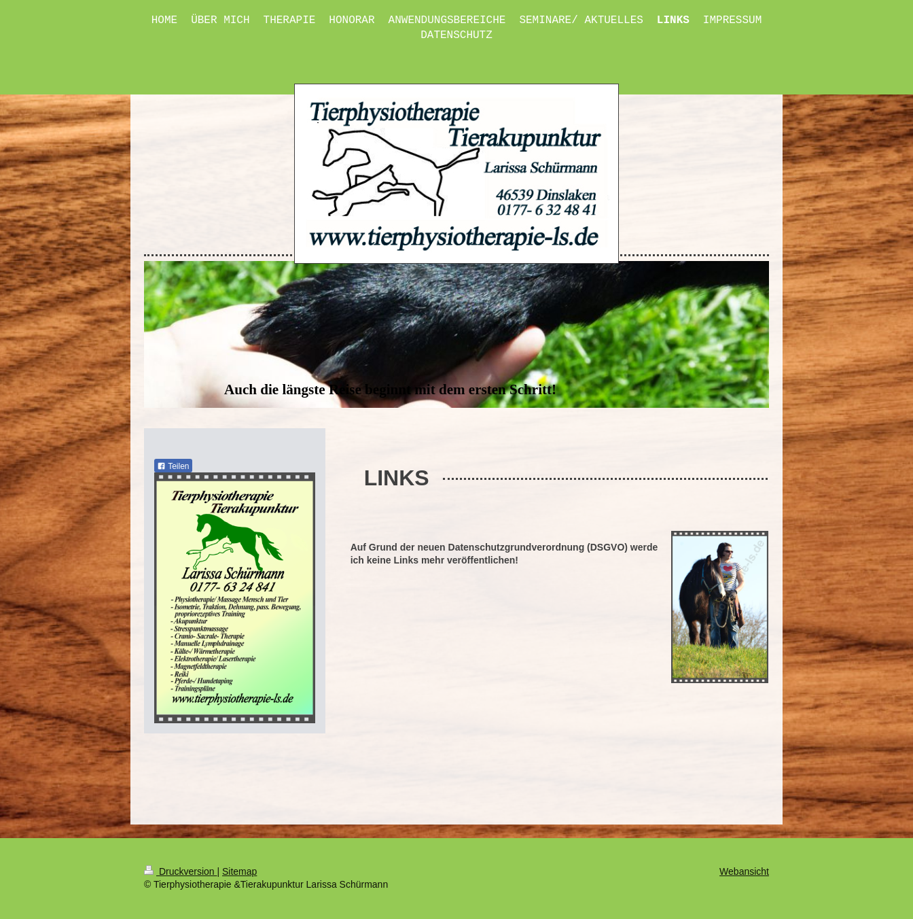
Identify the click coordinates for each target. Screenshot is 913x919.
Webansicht (744, 871)
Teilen (173, 466)
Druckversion (180, 871)
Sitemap (239, 871)
